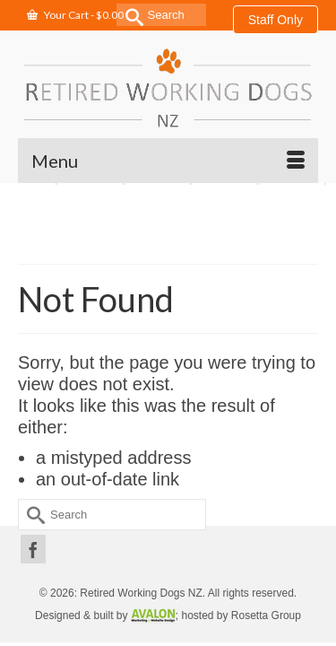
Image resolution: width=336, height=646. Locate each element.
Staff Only (275, 20)
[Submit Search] (129, 15)
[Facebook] (33, 549)
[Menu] (168, 160)
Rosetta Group (266, 615)
